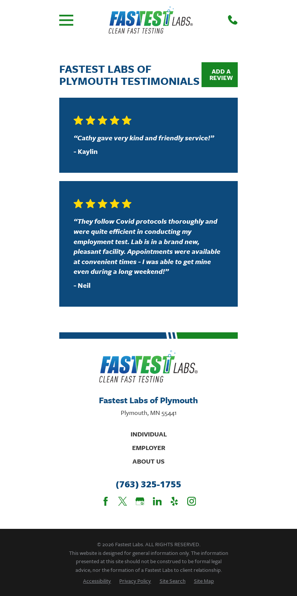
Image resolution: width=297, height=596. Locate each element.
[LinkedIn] (157, 501)
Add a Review (221, 74)
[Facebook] (105, 501)
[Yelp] (174, 501)
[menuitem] (97, 581)
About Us (148, 461)
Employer (148, 447)
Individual (149, 434)
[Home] (151, 20)
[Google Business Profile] (140, 501)
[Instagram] (191, 501)
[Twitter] (122, 501)
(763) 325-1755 (148, 484)
